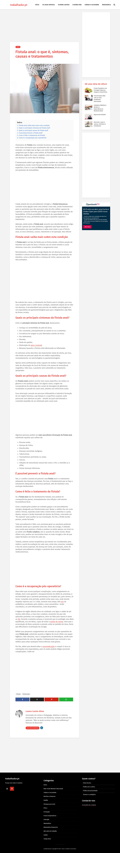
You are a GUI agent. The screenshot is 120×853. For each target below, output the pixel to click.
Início (37, 5)
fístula (18, 694)
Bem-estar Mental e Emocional (53, 788)
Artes (45, 785)
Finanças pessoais (49, 804)
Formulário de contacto (89, 805)
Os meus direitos (48, 5)
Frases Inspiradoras (50, 815)
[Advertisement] (44, 26)
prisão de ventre (56, 622)
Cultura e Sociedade (92, 5)
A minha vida (77, 5)
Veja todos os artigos (32, 728)
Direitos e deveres (50, 796)
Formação (47, 812)
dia (19, 619)
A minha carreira (63, 5)
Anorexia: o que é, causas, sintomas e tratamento (100, 124)
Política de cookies (89, 787)
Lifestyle (46, 819)
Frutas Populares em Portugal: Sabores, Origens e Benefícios (100, 90)
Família (46, 800)
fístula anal (26, 694)
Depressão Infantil (100, 114)
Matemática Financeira (51, 827)
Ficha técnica (87, 783)
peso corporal (36, 345)
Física (45, 808)
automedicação (49, 646)
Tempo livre (47, 839)
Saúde (17, 47)
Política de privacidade (90, 790)
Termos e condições (89, 794)
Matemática (106, 5)
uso (62, 602)
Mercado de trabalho (50, 831)
